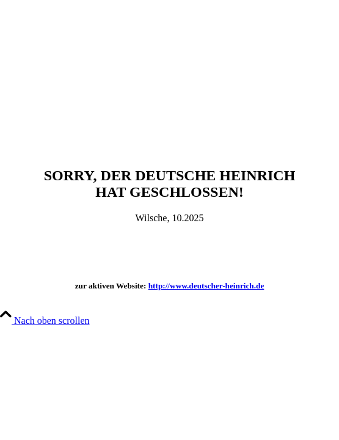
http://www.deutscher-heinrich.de (206, 285)
